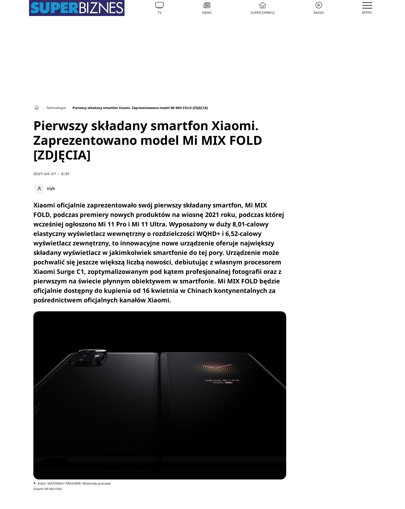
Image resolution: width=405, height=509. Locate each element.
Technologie (56, 107)
